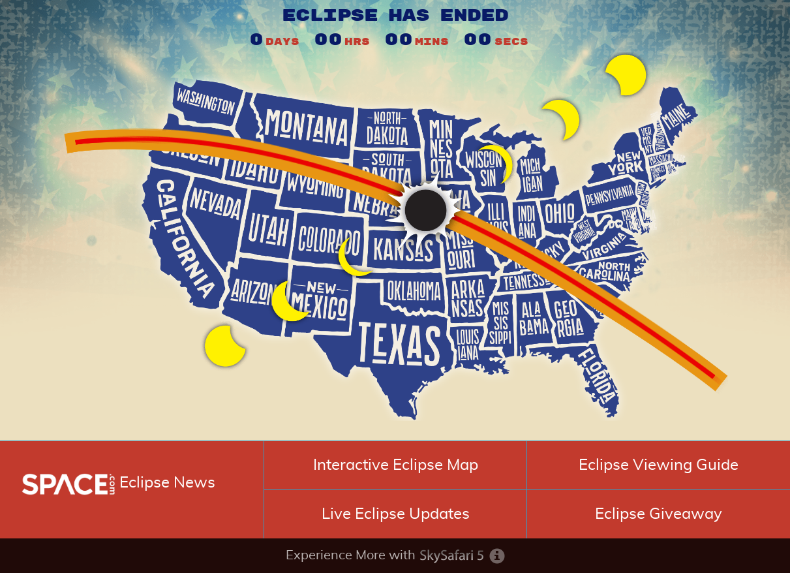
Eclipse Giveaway (658, 514)
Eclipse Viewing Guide (658, 465)
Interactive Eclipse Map (395, 465)
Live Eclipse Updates (396, 514)
